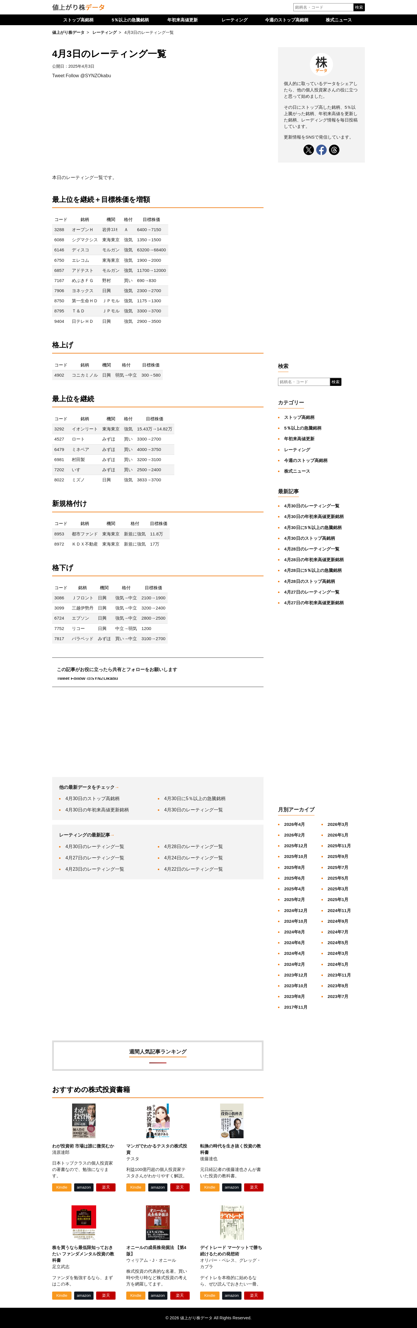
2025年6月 (294, 878)
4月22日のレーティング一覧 (193, 869)
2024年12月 (296, 910)
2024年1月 (338, 964)
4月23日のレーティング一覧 (94, 869)
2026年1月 (338, 834)
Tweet (58, 75)
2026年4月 (294, 824)
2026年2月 (294, 834)
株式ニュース (339, 19)
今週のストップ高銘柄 (286, 19)
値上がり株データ (68, 32)
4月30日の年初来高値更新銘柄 (97, 809)
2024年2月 (294, 964)
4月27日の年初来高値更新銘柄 (313, 602)
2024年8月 (294, 931)
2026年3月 (338, 824)
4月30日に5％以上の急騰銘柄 (195, 798)
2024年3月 (338, 953)
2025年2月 (294, 899)
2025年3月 (338, 888)
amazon (84, 1187)
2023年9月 (338, 985)
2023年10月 (296, 985)
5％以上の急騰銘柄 (130, 19)
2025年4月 (294, 888)
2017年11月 (296, 1007)
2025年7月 (338, 867)
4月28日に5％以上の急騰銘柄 (313, 570)
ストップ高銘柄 (78, 19)
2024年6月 (294, 942)
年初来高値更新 (182, 19)
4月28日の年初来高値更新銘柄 (313, 559)
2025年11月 (339, 845)
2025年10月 (296, 856)
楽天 (106, 1187)
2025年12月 (296, 845)
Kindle (61, 1187)
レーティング (235, 19)
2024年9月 (338, 921)
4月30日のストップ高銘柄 (92, 798)
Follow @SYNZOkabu (88, 75)
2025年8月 (294, 867)
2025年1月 (338, 899)
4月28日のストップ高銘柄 (309, 581)
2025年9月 (338, 856)
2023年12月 (296, 974)
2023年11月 (339, 974)
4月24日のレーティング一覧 (193, 857)
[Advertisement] (158, 126)
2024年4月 (294, 953)
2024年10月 (296, 921)
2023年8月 (294, 996)
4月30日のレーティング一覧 (193, 809)
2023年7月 (338, 996)
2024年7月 (338, 931)
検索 (359, 7)
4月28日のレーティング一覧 (193, 846)
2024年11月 (339, 910)
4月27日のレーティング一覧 (94, 857)
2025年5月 (338, 878)
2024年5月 (338, 942)
